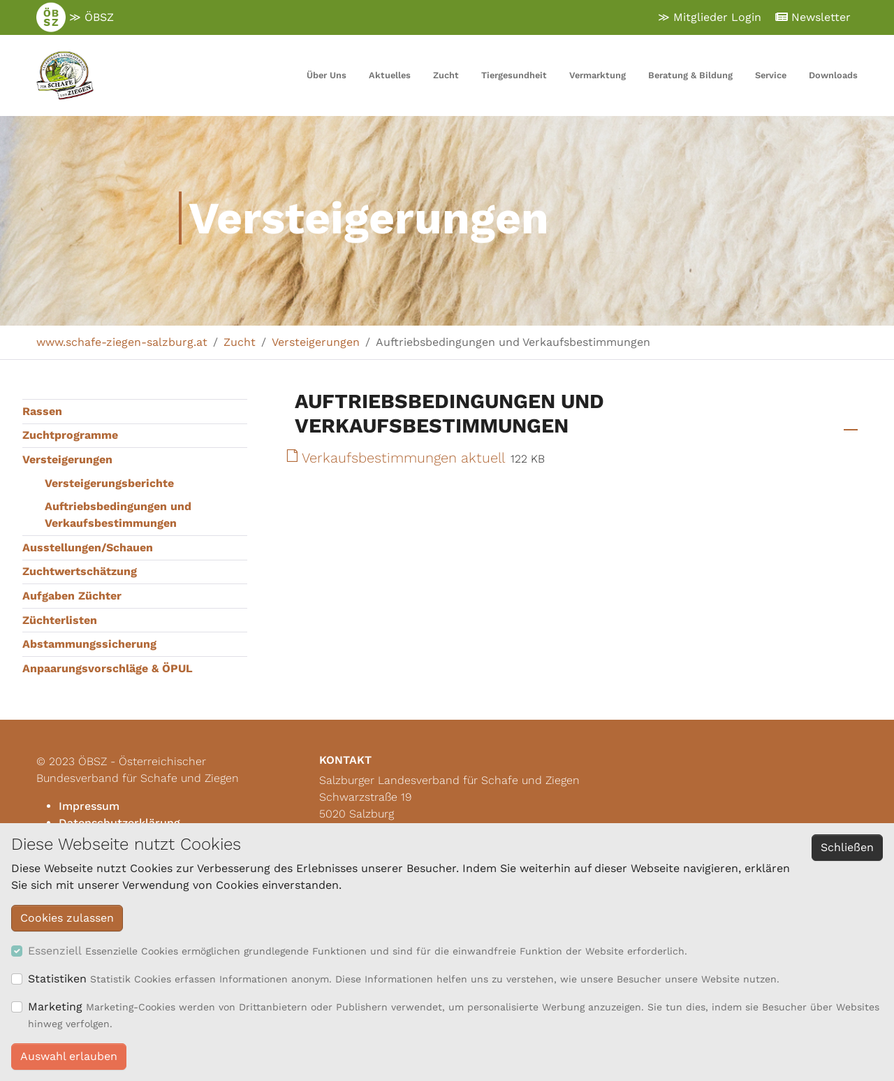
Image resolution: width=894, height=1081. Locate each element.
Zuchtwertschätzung (79, 571)
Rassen (42, 411)
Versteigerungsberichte (109, 483)
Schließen (847, 847)
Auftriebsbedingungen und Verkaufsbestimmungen (118, 515)
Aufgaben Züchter (72, 595)
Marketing (55, 1006)
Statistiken (57, 978)
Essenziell (55, 950)
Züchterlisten (59, 620)
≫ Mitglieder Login (709, 17)
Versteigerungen (67, 459)
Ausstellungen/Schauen (87, 547)
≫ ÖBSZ (75, 17)
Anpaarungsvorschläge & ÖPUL (107, 668)
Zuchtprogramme (70, 435)
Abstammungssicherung (89, 644)
